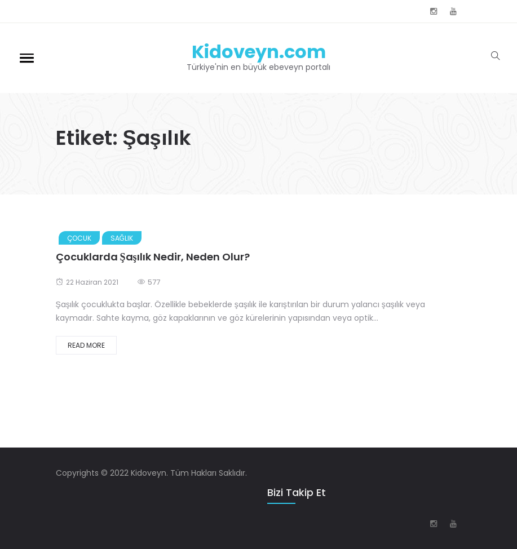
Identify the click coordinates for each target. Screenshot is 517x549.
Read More (86, 345)
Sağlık (122, 238)
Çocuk (79, 238)
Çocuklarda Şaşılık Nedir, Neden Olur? (153, 257)
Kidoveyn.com (259, 51)
